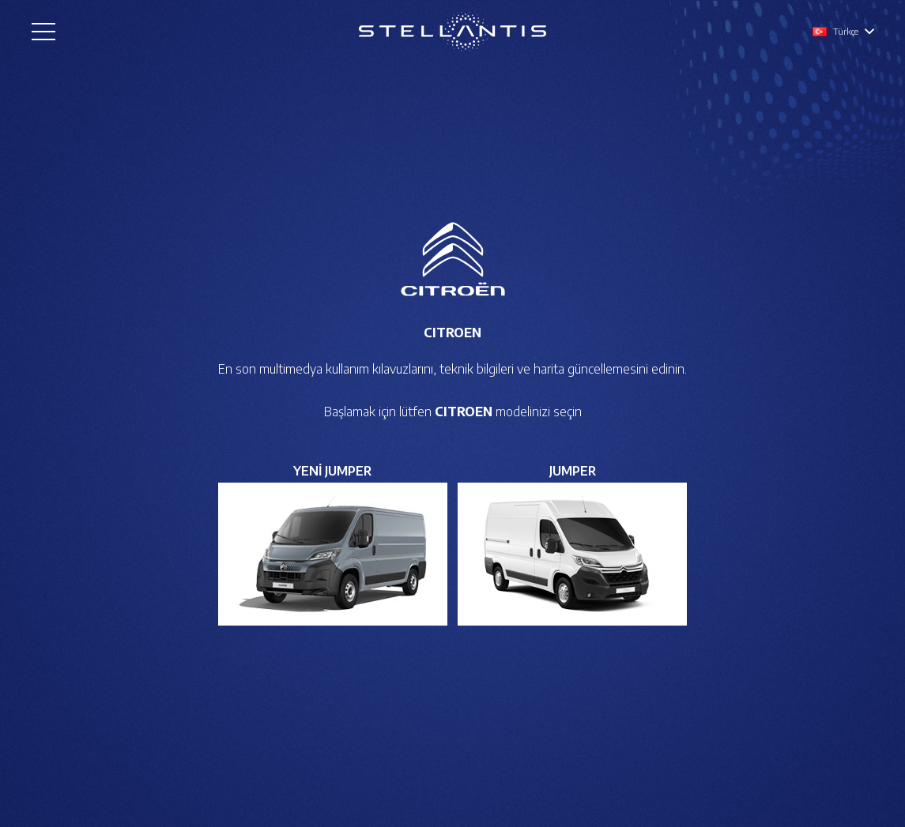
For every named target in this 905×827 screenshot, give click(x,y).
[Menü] (43, 31)
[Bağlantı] (452, 31)
